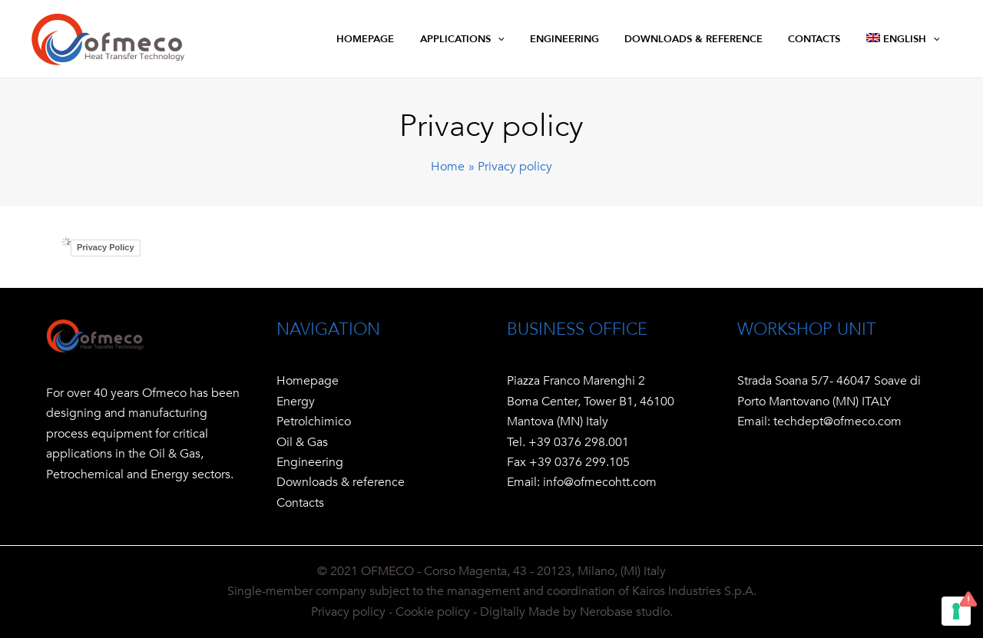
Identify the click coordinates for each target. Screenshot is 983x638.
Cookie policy (433, 611)
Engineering (309, 462)
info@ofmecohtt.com (598, 482)
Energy (295, 401)
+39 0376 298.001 (578, 442)
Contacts (300, 502)
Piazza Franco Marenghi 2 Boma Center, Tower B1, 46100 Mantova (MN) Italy (590, 401)
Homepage (307, 380)
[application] (544, 39)
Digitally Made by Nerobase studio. (576, 611)
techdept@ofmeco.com (837, 421)
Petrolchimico (313, 421)
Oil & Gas (302, 442)
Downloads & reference (340, 482)
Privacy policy (348, 611)
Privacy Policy (105, 247)
